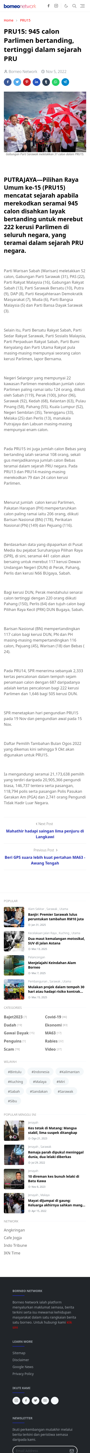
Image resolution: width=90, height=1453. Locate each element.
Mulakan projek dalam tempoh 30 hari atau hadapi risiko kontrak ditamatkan (56, 991)
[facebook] (48, 6)
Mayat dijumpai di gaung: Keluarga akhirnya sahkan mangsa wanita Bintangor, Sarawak (57, 1205)
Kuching (64, 933)
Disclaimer (20, 1360)
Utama (63, 909)
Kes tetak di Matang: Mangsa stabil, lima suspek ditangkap (52, 1130)
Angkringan (14, 1230)
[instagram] (56, 6)
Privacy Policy (23, 1373)
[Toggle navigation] (82, 6)
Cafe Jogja (13, 1237)
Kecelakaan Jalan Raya (42, 933)
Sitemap (18, 1353)
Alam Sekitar (36, 909)
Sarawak (52, 909)
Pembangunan (38, 981)
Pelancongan (36, 957)
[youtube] (45, 1400)
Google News (22, 1366)
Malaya (44, 1195)
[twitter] (35, 1400)
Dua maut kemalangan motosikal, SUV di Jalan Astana (56, 940)
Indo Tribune (15, 1245)
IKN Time (12, 1253)
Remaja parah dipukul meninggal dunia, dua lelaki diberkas (56, 1154)
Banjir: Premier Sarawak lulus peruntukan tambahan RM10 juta (56, 916)
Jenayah (33, 1122)
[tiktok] (55, 1400)
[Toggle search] (74, 6)
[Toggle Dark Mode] (66, 6)
